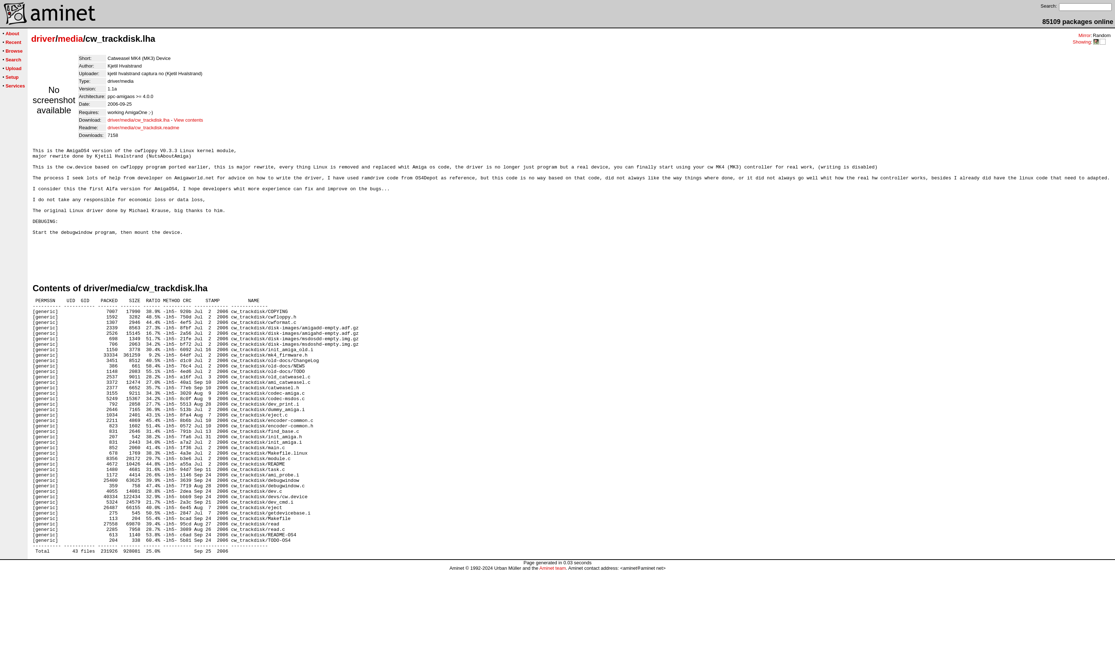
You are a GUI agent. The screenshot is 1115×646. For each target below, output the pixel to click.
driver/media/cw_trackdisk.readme (143, 127)
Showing (1081, 42)
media (70, 39)
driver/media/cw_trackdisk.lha (139, 120)
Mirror (1084, 35)
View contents (188, 120)
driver (43, 39)
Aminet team (552, 643)
